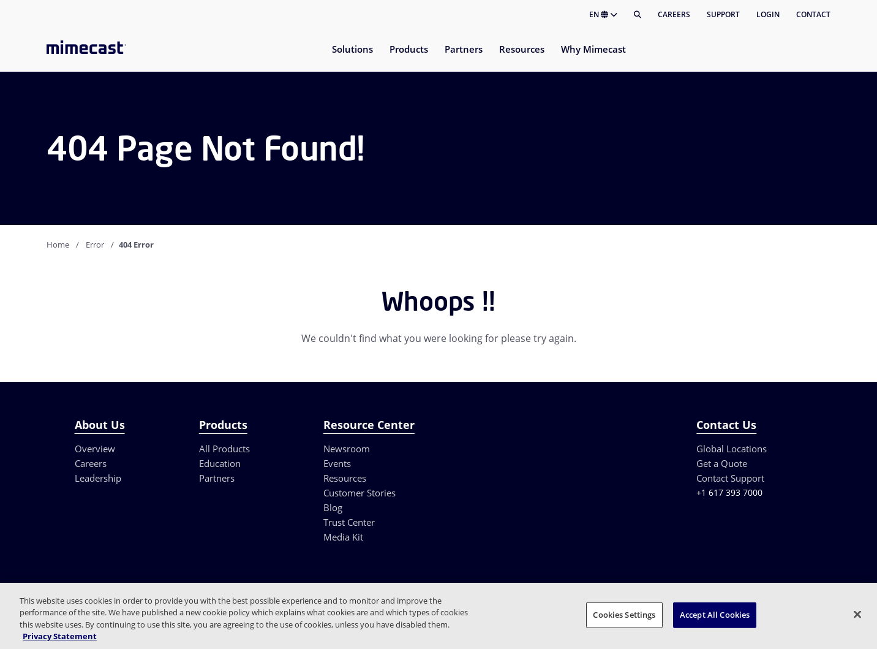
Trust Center (349, 522)
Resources (344, 478)
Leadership (98, 478)
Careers (674, 14)
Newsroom (346, 448)
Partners (217, 478)
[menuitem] (352, 57)
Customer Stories (359, 493)
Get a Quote (721, 463)
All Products (224, 448)
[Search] (637, 14)
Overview (95, 448)
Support (723, 14)
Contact (813, 14)
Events (337, 463)
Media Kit (343, 537)
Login (768, 14)
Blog (332, 507)
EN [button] (603, 14)
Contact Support (730, 478)
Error (95, 244)
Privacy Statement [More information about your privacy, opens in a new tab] (60, 636)
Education (220, 463)
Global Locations (731, 448)
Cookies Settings (624, 614)
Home (58, 244)
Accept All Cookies (715, 614)
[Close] (857, 614)
